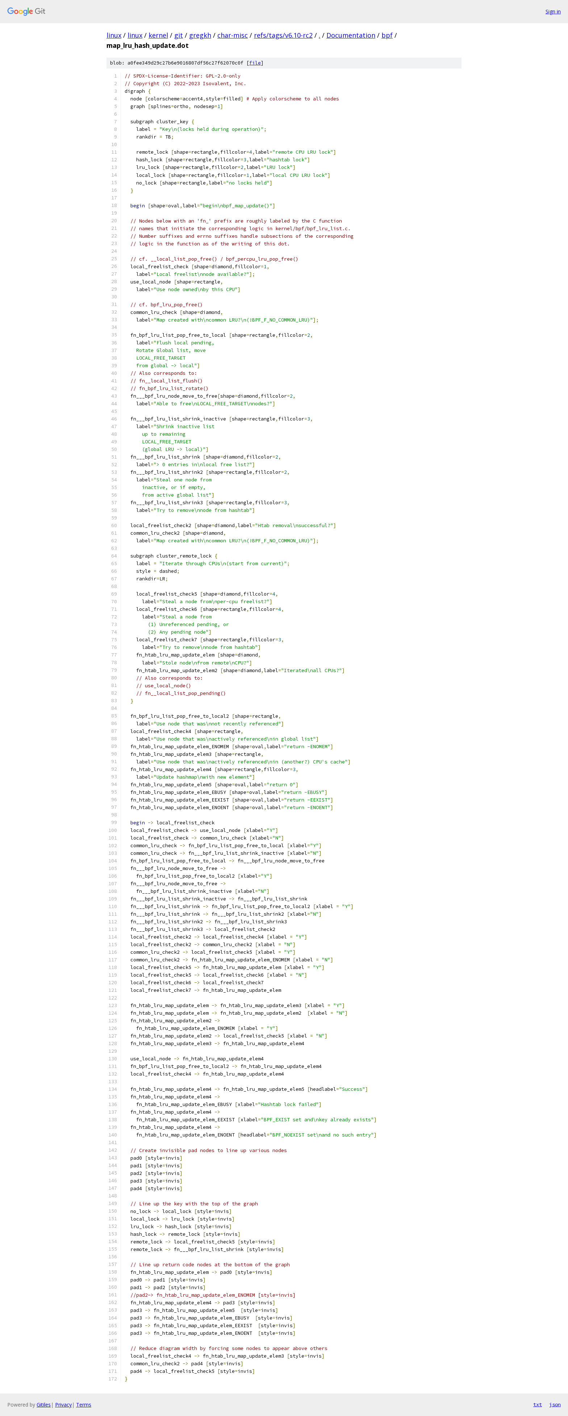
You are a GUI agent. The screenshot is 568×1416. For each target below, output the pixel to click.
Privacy (63, 1404)
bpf (387, 35)
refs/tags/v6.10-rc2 (283, 35)
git (178, 35)
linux (113, 35)
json (555, 1404)
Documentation (350, 35)
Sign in (553, 11)
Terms (83, 1404)
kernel (158, 35)
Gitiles (44, 1404)
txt (537, 1404)
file (255, 63)
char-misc (232, 35)
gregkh (200, 35)
